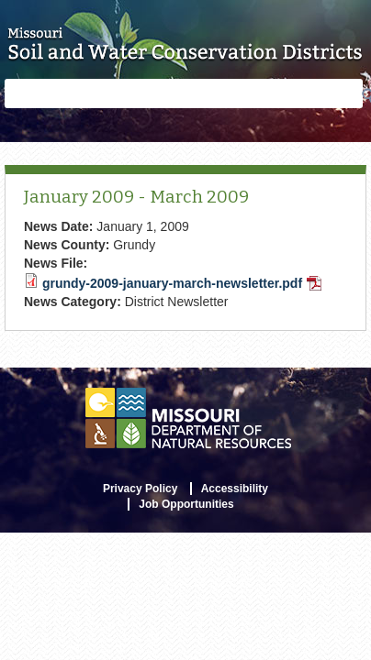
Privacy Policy (140, 488)
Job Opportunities (186, 504)
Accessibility (234, 488)
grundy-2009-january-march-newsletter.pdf (181, 283)
